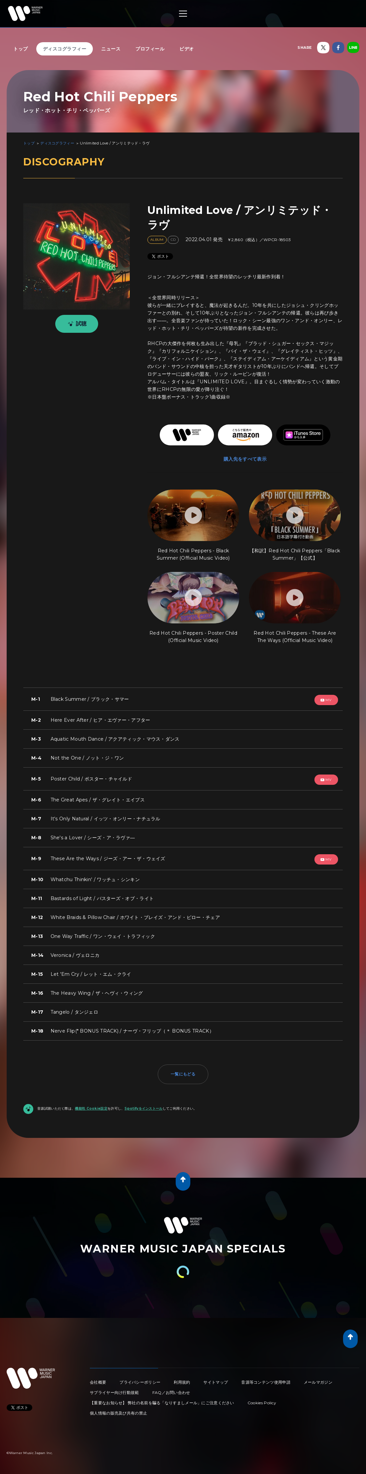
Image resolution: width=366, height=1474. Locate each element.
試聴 (76, 324)
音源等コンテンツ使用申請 (265, 1382)
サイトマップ (215, 1382)
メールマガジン (318, 1382)
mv (326, 700)
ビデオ (186, 49)
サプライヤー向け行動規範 (114, 1392)
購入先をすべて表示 (245, 459)
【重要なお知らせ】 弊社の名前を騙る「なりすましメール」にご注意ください (162, 1402)
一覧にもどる (183, 1073)
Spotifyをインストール (143, 1108)
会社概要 (98, 1382)
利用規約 (182, 1382)
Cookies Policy (262, 1402)
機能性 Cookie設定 (91, 1108)
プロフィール (149, 49)
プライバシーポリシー (139, 1382)
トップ (20, 49)
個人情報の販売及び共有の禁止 (118, 1413)
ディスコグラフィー (65, 49)
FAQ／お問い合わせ (171, 1392)
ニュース (110, 49)
